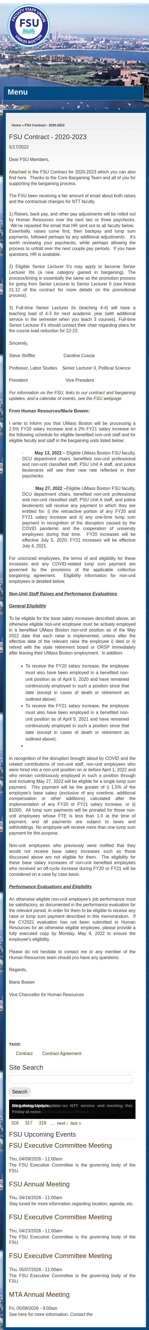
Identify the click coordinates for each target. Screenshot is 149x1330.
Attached (18, 172)
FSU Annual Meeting (39, 1184)
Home (16, 125)
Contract (24, 1053)
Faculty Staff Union (40, 58)
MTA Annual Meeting (39, 1294)
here (21, 177)
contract (47, 289)
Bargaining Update (30, 1105)
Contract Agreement (61, 1053)
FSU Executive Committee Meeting (60, 1145)
